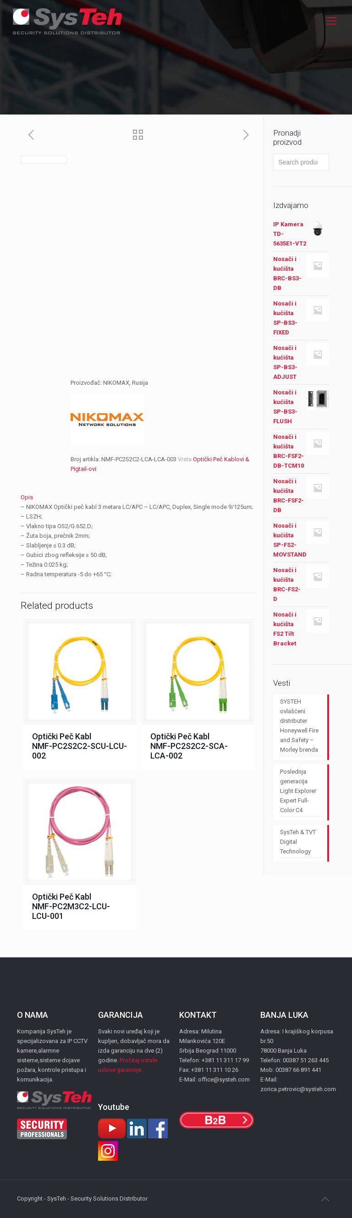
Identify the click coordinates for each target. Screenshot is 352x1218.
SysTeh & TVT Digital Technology (298, 842)
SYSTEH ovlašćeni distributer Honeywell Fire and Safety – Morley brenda (299, 725)
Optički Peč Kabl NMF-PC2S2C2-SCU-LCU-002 (79, 746)
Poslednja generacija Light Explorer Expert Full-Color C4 (298, 791)
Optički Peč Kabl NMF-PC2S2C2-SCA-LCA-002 (189, 746)
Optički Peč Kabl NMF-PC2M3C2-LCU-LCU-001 (71, 906)
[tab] (139, 497)
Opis (27, 497)
